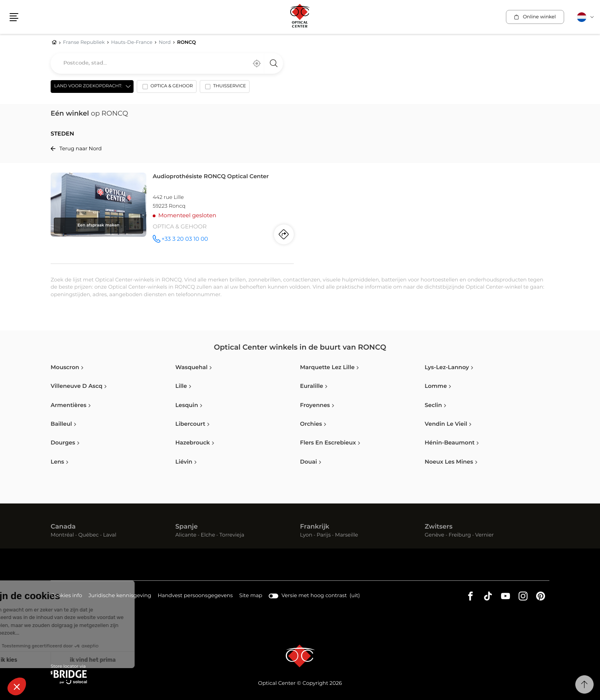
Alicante (186, 535)
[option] (166, 88)
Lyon (306, 535)
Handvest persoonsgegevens (194, 596)
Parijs (323, 535)
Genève (434, 535)
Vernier (484, 535)
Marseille (346, 535)
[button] (14, 17)
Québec (88, 535)
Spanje (186, 527)
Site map (250, 595)
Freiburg (460, 535)
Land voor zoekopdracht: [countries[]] (88, 86)
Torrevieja (231, 535)
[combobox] (167, 63)
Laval (109, 535)
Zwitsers (438, 527)
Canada (63, 527)
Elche (208, 535)
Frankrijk (315, 527)
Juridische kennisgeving (120, 596)
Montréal (62, 535)
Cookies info (66, 596)
